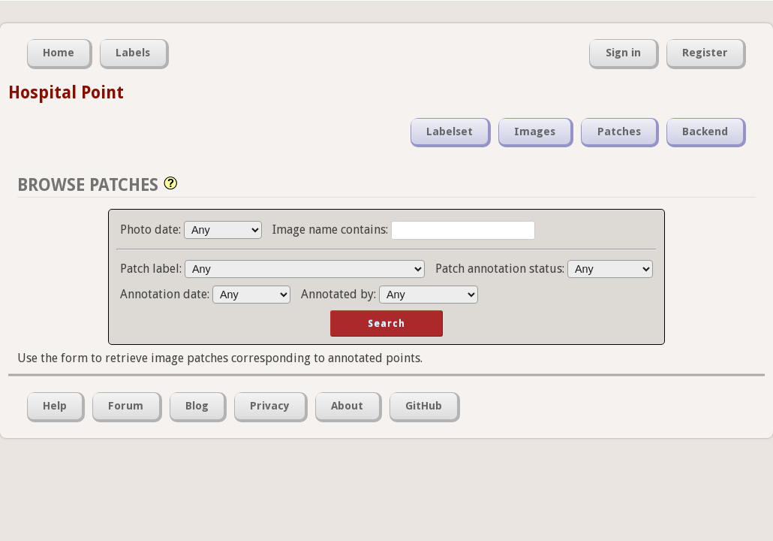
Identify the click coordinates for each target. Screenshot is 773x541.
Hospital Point (66, 92)
